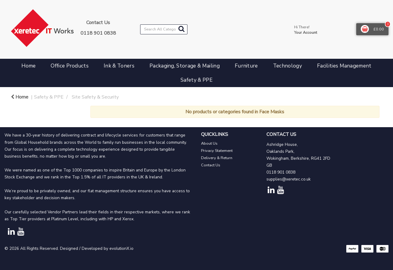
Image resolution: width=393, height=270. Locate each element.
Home (28, 65)
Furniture (246, 65)
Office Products (70, 65)
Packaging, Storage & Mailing (184, 65)
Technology (287, 65)
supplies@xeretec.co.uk (288, 179)
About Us (209, 143)
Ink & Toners (119, 65)
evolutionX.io (121, 248)
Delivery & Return (216, 158)
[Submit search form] (181, 29)
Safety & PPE (196, 80)
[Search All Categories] (163, 29)
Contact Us (210, 165)
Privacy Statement (217, 150)
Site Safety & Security (95, 97)
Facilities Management (344, 65)
